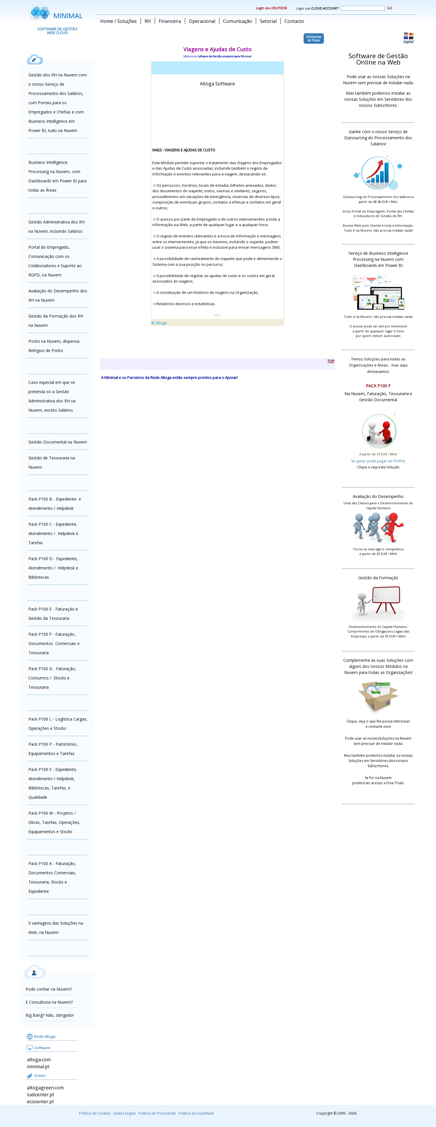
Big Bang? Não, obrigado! (49, 1015)
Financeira (170, 21)
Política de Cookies (94, 1113)
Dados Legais (124, 1113)
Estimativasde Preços (313, 38)
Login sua (340, 8)
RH (148, 21)
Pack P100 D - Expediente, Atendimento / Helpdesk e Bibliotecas (53, 568)
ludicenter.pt (40, 1094)
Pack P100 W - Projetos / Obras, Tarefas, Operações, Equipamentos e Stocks (54, 822)
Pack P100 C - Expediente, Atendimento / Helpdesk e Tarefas (53, 533)
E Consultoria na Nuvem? (49, 1002)
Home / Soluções (118, 21)
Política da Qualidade (196, 1113)
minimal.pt (38, 1066)
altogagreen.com (45, 1087)
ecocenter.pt (40, 1101)
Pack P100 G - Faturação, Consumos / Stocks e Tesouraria (52, 678)
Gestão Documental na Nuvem (57, 442)
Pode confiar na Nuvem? (48, 989)
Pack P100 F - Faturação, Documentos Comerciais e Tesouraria (54, 643)
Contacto (294, 21)
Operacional (202, 21)
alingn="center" (217, 207)
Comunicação (237, 21)
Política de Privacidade (157, 1113)
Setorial (268, 21)
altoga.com (39, 1059)
